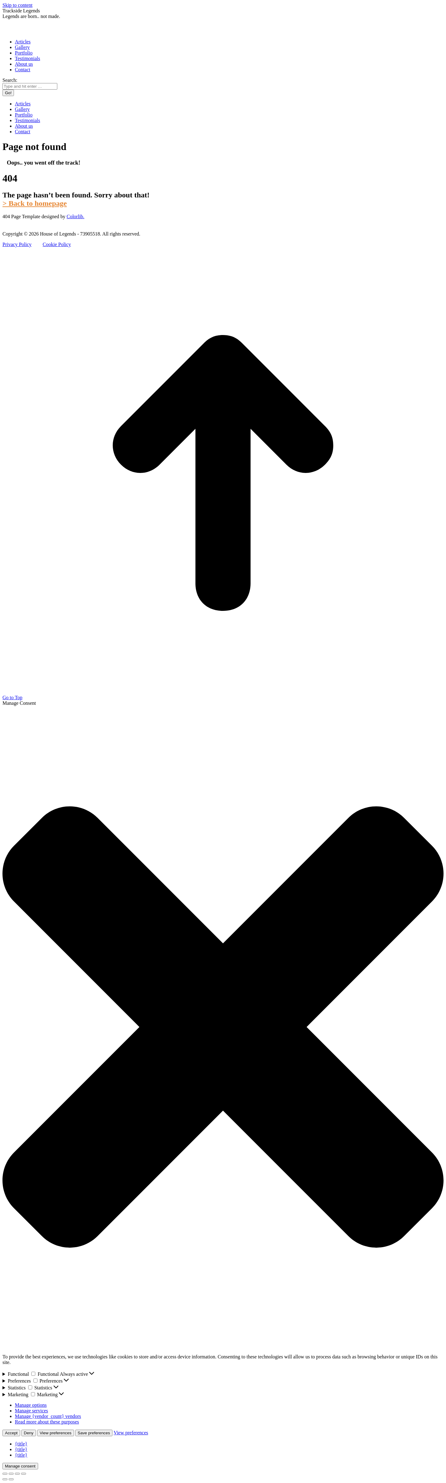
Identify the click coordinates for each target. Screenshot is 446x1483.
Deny (28, 1433)
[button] (223, 1027)
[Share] (11, 1474)
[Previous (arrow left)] (4, 1479)
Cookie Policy (57, 244)
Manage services (31, 1410)
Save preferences (94, 1433)
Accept (11, 1433)
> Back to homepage (34, 203)
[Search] (29, 86)
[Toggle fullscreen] (17, 1474)
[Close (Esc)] (4, 1474)
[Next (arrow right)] (11, 1479)
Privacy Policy (17, 244)
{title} (21, 1443)
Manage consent (20, 1466)
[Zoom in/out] (23, 1474)
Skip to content (17, 5)
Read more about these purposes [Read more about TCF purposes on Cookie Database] (47, 1421)
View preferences (56, 1433)
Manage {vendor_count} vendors (48, 1416)
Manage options (31, 1405)
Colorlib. (75, 216)
